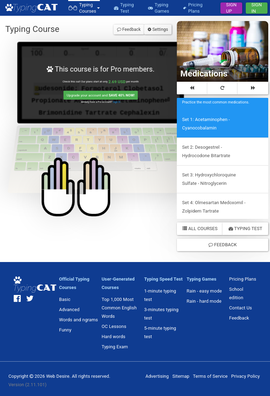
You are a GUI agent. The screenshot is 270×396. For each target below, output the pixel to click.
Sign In (256, 8)
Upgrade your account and (101, 96)
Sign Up (231, 8)
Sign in (118, 103)
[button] (84, 8)
